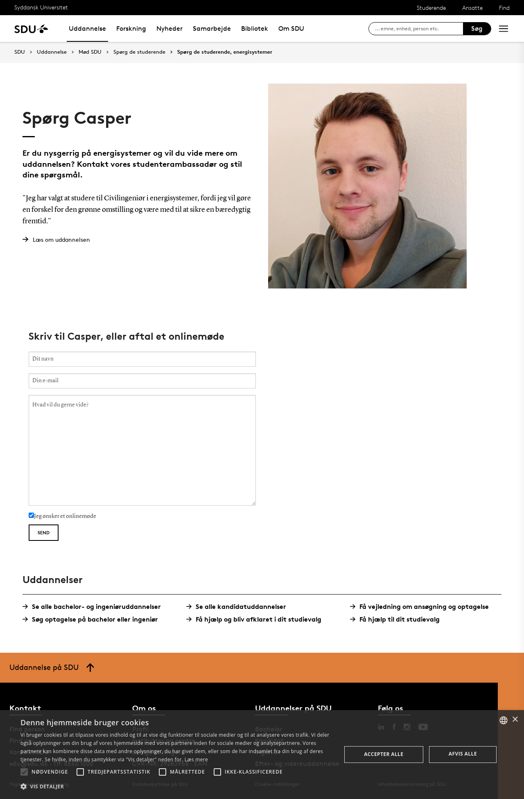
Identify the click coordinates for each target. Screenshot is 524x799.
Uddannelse (87, 28)
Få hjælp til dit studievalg (398, 619)
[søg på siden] (419, 29)
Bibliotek (254, 28)
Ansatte (472, 7)
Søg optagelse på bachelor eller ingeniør (93, 619)
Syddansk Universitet (41, 7)
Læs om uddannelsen (61, 239)
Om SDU (291, 28)
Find (504, 7)
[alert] (262, 754)
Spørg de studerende (139, 52)
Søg (477, 28)
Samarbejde (212, 28)
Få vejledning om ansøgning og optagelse (422, 607)
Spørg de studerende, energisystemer (224, 52)
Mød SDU (90, 52)
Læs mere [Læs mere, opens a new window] (196, 759)
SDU (19, 51)
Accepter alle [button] (383, 754)
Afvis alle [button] (463, 753)
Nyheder (169, 28)
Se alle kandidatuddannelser (239, 607)
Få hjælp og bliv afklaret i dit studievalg (256, 619)
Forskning (131, 28)
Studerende (431, 7)
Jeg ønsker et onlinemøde (62, 516)
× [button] (515, 720)
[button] (24, 772)
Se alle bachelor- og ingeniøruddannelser (95, 607)
